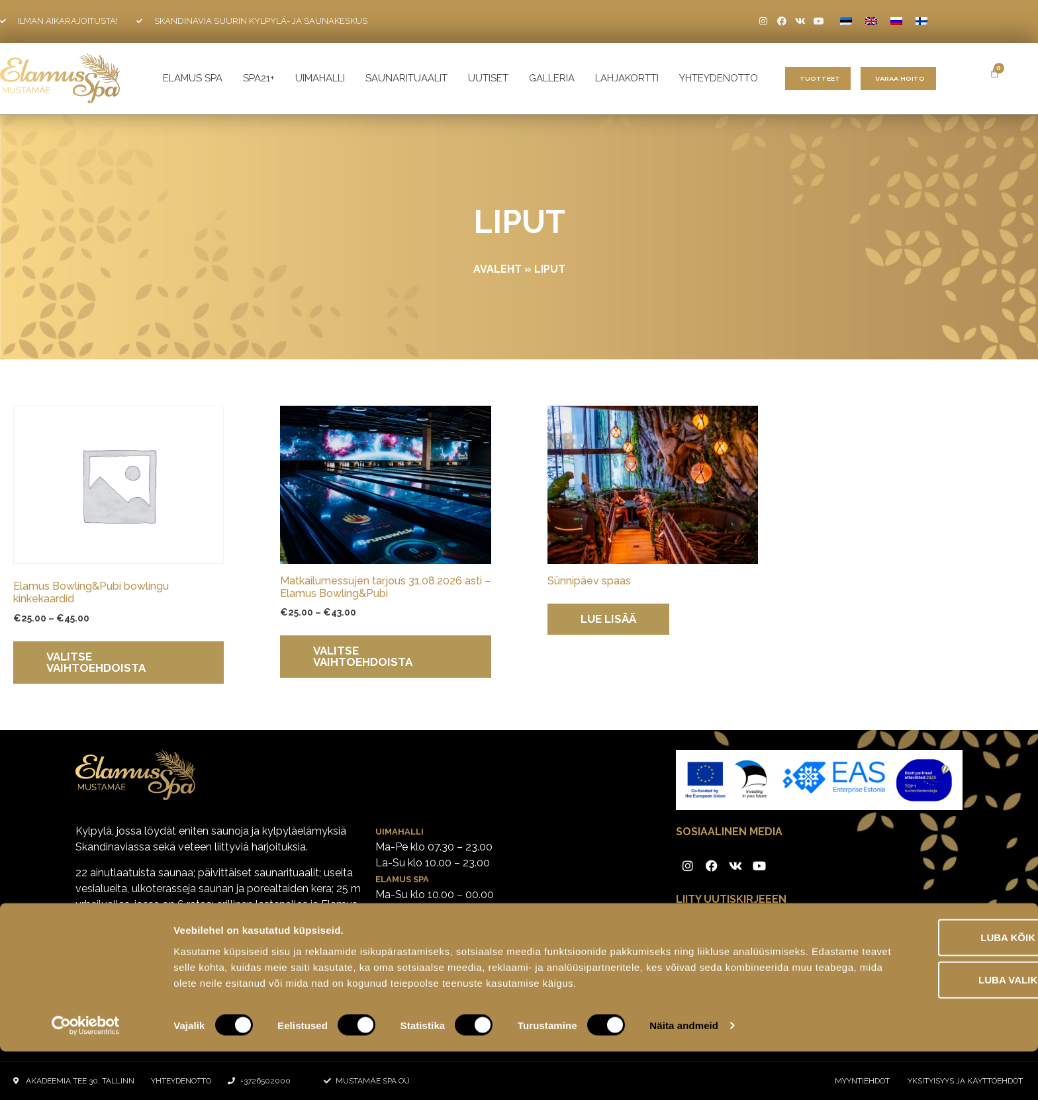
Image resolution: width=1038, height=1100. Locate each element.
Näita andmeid (683, 1073)
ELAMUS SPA (192, 78)
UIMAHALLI (320, 78)
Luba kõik (927, 969)
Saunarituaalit (406, 78)
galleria (552, 78)
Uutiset (488, 78)
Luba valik (927, 1011)
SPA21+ (259, 78)
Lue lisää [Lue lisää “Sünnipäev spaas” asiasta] (608, 618)
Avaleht (497, 269)
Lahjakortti (627, 78)
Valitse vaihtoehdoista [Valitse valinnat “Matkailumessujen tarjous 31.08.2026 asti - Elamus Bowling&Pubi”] (362, 656)
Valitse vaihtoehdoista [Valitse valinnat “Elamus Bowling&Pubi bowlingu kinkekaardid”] (96, 662)
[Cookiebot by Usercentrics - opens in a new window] (86, 1074)
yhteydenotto (718, 78)
